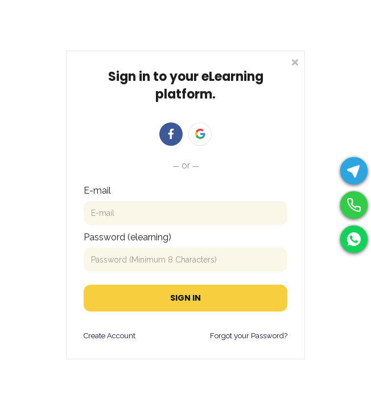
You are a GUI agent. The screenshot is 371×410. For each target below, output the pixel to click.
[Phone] (354, 205)
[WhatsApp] (354, 239)
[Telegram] (354, 170)
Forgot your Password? (248, 335)
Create (94, 335)
